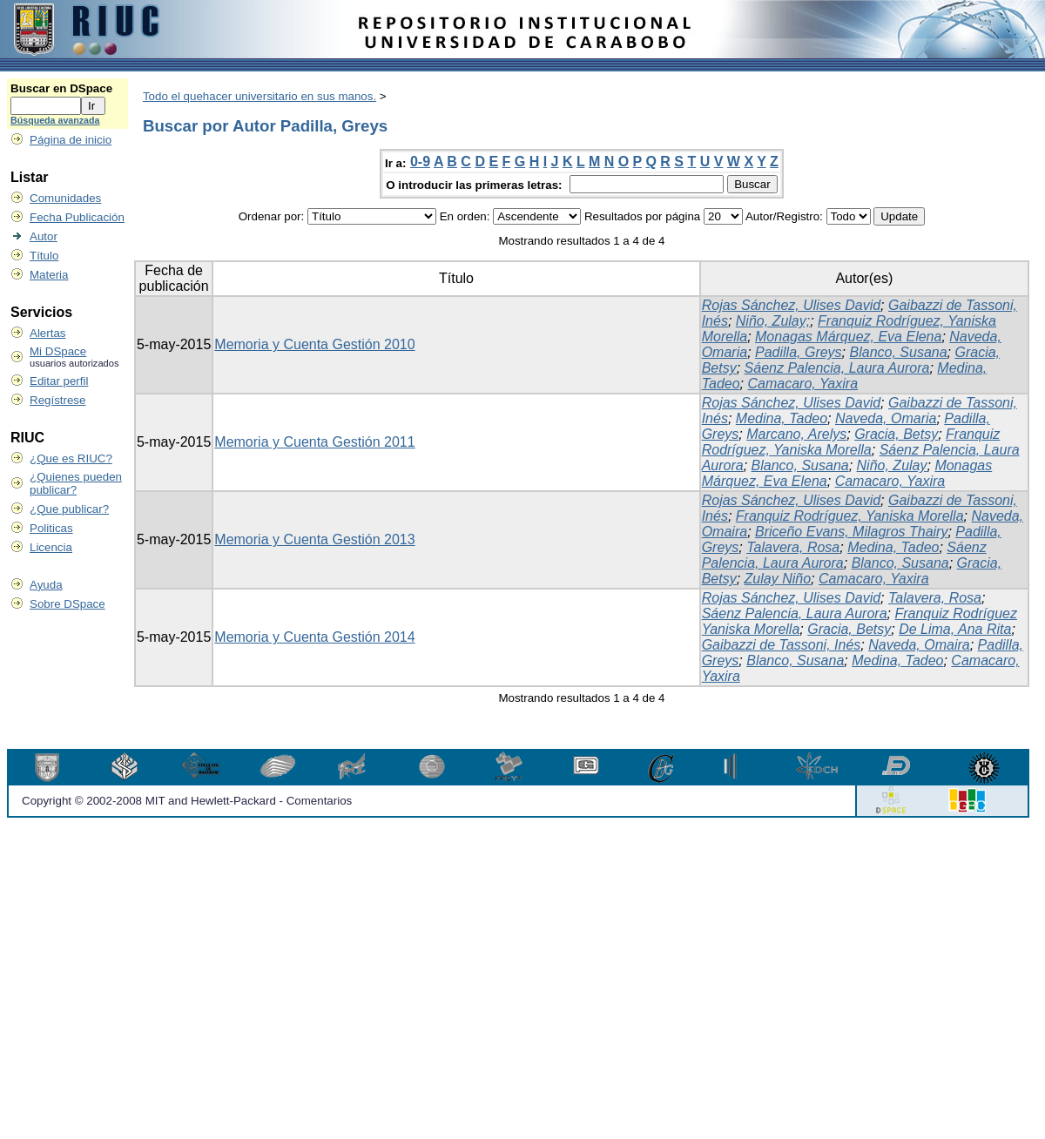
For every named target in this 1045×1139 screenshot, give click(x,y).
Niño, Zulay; (773, 320)
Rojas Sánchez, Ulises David (791, 305)
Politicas (51, 528)
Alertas (47, 333)
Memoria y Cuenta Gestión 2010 (314, 344)
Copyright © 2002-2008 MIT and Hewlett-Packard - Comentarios (187, 800)
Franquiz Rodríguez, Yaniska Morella (851, 442)
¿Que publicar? (69, 509)
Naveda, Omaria (886, 418)
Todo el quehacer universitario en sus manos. (259, 96)
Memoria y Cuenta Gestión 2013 (314, 539)
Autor (43, 236)
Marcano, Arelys (796, 434)
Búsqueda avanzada (54, 120)
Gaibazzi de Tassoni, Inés (781, 644)
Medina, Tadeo (781, 418)
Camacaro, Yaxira (802, 383)
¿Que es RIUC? (71, 458)
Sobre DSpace (67, 603)
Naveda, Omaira (919, 644)
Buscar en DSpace (61, 88)
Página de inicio (70, 139)
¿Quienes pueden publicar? (76, 483)
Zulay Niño (778, 578)
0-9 (420, 161)
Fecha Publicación (77, 217)
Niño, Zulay (892, 465)
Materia (49, 274)
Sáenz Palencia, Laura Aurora (837, 368)
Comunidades (65, 198)
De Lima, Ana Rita (955, 629)
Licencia (51, 547)
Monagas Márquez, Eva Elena (848, 336)
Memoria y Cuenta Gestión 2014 (314, 637)
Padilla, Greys (798, 352)
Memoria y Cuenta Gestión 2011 (314, 442)
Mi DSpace (58, 351)
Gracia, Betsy (896, 434)
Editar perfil (59, 381)
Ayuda (46, 584)
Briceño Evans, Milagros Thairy (851, 531)
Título (44, 255)
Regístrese (57, 400)
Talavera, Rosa (792, 547)
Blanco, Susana (898, 352)
